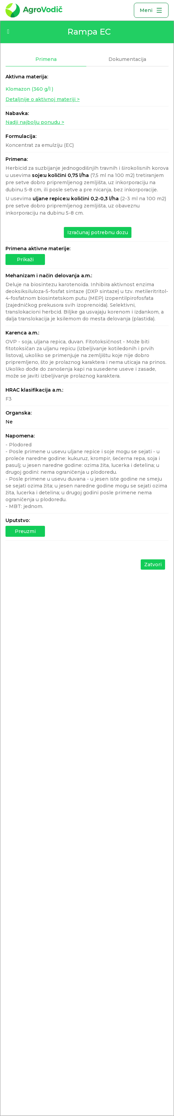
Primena (46, 59)
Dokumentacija (127, 59)
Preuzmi (25, 531)
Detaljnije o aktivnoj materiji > (42, 99)
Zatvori (153, 564)
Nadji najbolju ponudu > (34, 122)
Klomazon (29, 89)
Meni (151, 10)
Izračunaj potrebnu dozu (97, 232)
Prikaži (25, 259)
